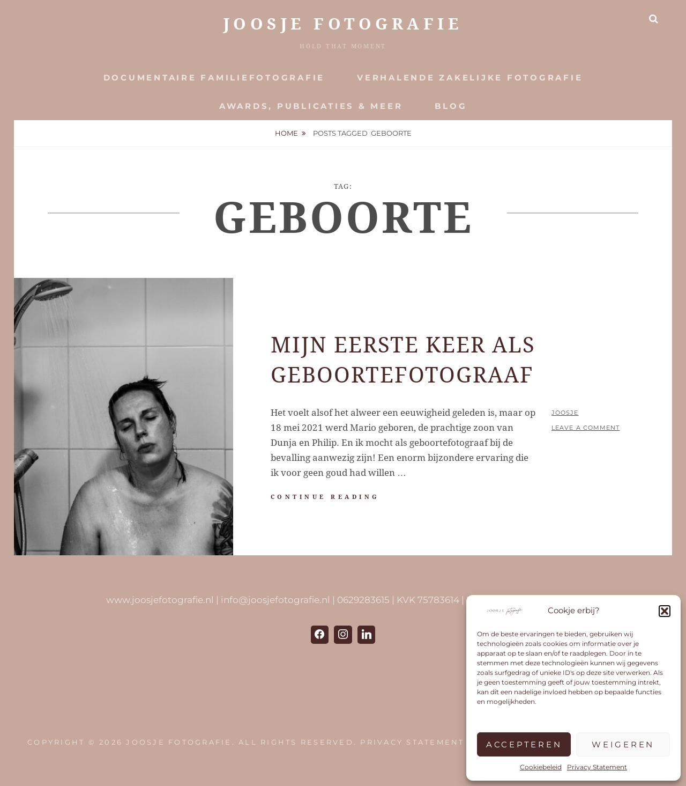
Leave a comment (585, 427)
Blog (451, 106)
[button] (664, 611)
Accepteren (524, 744)
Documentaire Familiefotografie (214, 77)
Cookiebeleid (541, 767)
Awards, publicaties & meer (311, 106)
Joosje (565, 412)
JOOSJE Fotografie (343, 23)
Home (286, 133)
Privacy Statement (597, 767)
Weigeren (623, 744)
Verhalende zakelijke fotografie (470, 77)
